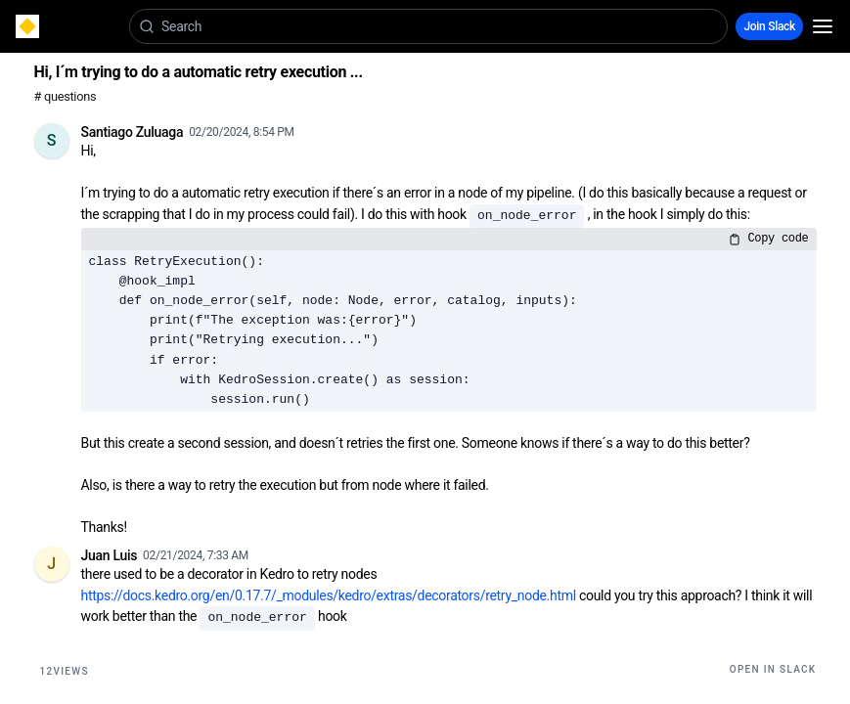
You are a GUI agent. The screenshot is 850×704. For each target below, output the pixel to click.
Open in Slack (773, 669)
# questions (65, 96)
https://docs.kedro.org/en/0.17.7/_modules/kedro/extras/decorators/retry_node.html (328, 595)
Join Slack (769, 26)
